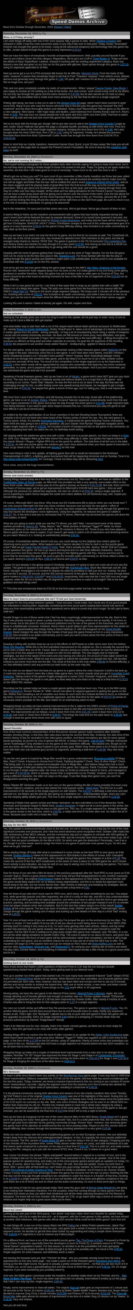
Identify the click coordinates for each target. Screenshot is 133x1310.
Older (67, 26)
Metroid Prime (25, 978)
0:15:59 (28, 261)
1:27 (72, 1002)
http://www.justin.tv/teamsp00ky (20, 459)
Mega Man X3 (20, 291)
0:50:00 (57, 811)
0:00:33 (58, 1281)
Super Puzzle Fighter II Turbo (41, 547)
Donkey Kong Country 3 (102, 123)
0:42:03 (7, 635)
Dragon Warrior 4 (23, 855)
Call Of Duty (97, 740)
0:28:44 (37, 226)
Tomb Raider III (101, 58)
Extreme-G (16, 691)
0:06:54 (13, 1234)
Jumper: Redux (38, 400)
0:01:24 (86, 711)
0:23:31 (10, 444)
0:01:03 (105, 1293)
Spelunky (113, 349)
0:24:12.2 (69, 1061)
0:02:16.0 (94, 1058)
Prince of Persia (119, 706)
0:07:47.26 (109, 697)
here (100, 459)
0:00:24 (106, 1266)
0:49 (64, 1016)
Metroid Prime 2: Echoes (91, 993)
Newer (58, 26)
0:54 (15, 114)
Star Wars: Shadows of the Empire (106, 267)
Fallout (72, 1225)
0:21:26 (84, 1146)
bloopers (56, 447)
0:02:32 (89, 491)
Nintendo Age (41, 946)
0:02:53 (7, 364)
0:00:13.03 (27, 576)
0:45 (110, 129)
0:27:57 (87, 790)
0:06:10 (48, 558)
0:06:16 (49, 1290)
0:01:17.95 (96, 485)
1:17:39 (34, 1040)
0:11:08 (100, 402)
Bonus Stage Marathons (102, 1187)
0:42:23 (38, 294)
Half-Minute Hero (79, 567)
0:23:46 (38, 576)
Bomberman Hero (73, 1075)
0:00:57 (56, 714)
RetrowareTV (62, 946)
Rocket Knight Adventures (65, 220)
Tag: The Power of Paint (89, 1240)
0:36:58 (7, 343)
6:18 (117, 858)
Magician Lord (67, 255)
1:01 (66, 987)
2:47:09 (75, 94)
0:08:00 (101, 661)
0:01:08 (7, 714)
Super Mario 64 (50, 1140)
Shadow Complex (106, 40)
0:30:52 (16, 914)
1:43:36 (101, 749)
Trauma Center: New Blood (110, 88)
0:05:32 (118, 1249)
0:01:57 (7, 514)
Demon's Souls (89, 73)
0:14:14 (76, 49)
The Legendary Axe (115, 241)
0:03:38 (26, 388)
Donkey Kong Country (55, 1096)
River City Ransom (13, 646)
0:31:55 (115, 796)
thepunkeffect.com (102, 943)
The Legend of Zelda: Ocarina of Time (32, 1169)
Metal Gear (92, 788)
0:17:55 (79, 244)
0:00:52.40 (9, 138)
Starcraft (74, 1287)
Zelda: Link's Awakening (108, 1034)
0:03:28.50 (57, 576)
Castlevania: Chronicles (111, 1055)
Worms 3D (32, 526)
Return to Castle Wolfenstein (33, 329)
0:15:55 (42, 426)
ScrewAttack (26, 946)
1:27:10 (124, 64)
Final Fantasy (45, 878)
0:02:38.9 (123, 1058)
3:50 (86, 887)
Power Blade (107, 1116)
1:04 (60, 79)
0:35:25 (118, 714)
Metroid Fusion (109, 1008)
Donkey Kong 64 (70, 102)
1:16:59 (13, 1178)
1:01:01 (75, 535)
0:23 (60, 1110)
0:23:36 (106, 1128)
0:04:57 (74, 558)
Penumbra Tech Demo (107, 1260)
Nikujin (75, 376)
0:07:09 (62, 1293)
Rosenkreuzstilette (104, 758)
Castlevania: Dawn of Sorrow (19, 482)
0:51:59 (115, 276)
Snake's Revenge (65, 805)
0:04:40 (30, 558)
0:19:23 (123, 679)
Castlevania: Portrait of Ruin (18, 508)
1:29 (59, 132)
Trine (126, 435)
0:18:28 (7, 1299)
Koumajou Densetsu (52, 420)
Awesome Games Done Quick (102, 182)
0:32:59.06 (24, 773)
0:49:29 (93, 1087)
